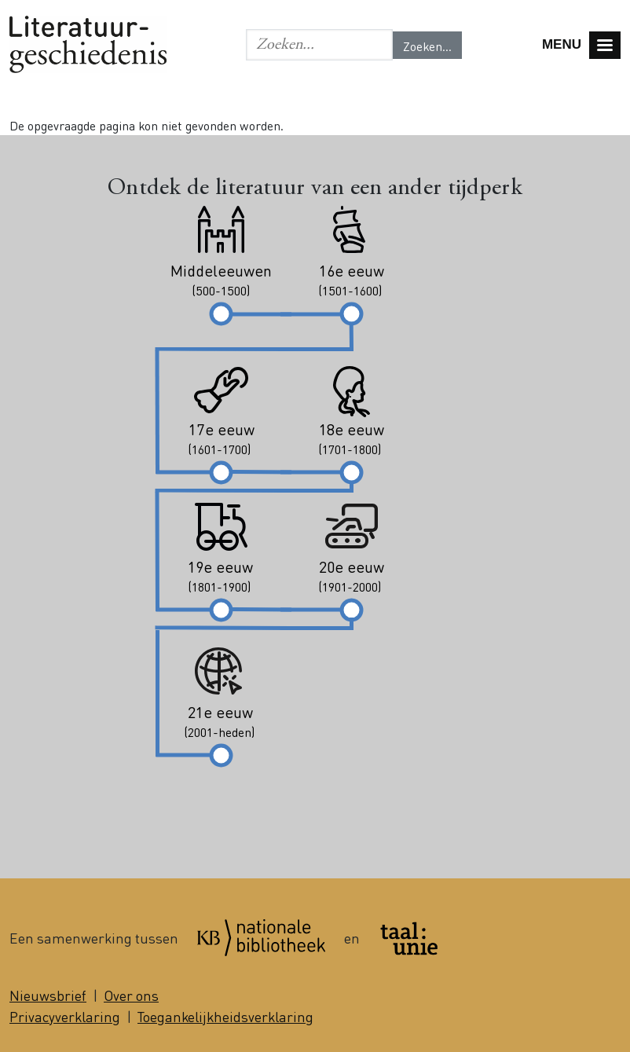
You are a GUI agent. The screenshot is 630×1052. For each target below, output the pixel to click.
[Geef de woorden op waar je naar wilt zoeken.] (319, 44)
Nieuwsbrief (47, 995)
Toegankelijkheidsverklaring (225, 1016)
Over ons (131, 995)
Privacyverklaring (64, 1016)
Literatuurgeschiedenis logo (88, 45)
